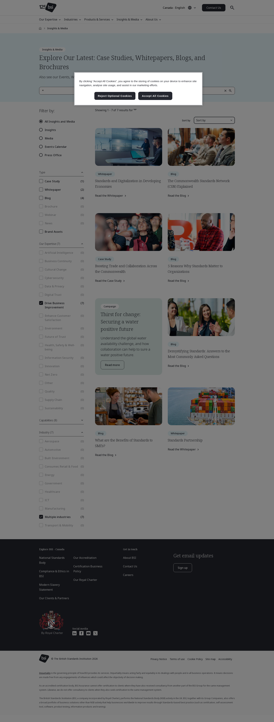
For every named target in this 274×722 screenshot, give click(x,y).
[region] (138, 88)
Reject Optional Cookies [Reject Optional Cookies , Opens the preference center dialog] (115, 95)
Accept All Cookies (155, 95)
